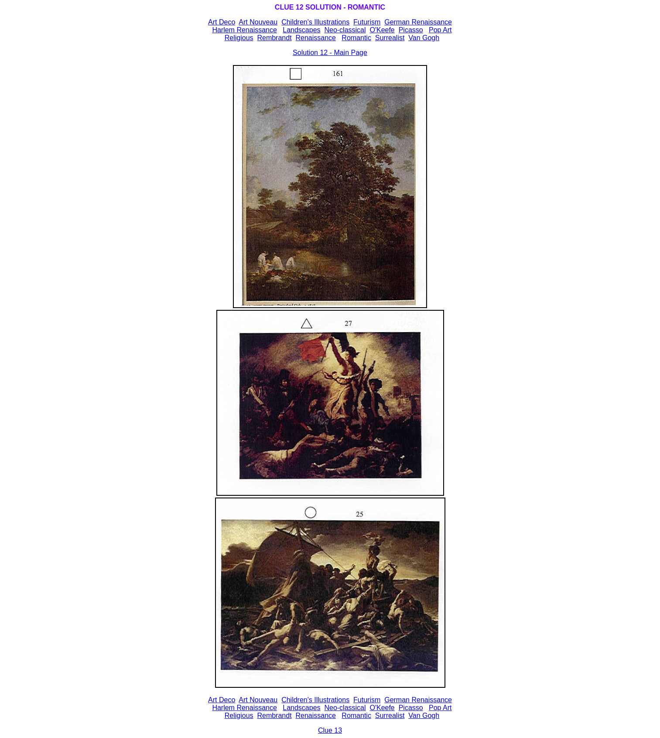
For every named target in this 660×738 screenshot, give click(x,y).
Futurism (366, 22)
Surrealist (390, 37)
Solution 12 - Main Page (330, 52)
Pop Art (440, 30)
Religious (239, 37)
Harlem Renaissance (244, 30)
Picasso (411, 30)
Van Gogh (423, 37)
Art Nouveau (258, 22)
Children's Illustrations (315, 22)
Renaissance (315, 37)
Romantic (356, 37)
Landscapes (301, 30)
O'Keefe (381, 30)
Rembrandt (274, 37)
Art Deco (221, 700)
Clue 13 (330, 730)
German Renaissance (418, 22)
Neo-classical (345, 30)
